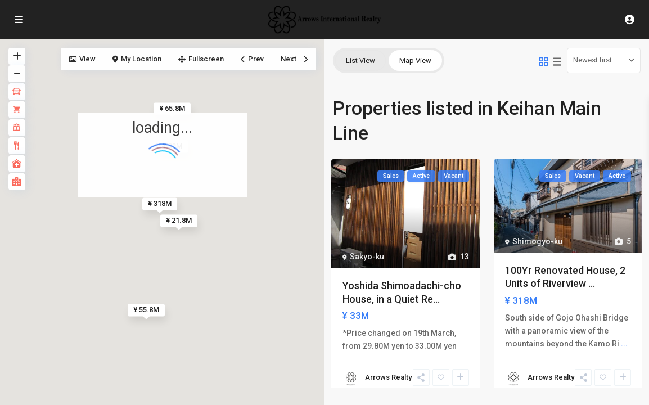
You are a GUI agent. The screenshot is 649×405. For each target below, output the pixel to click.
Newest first (592, 60)
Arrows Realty (388, 377)
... (624, 343)
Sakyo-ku (367, 256)
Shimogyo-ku (537, 241)
